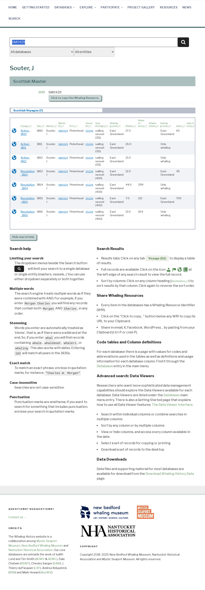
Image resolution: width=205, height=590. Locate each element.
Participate (112, 7)
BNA (12, 572)
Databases (64, 7)
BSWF (25, 563)
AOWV (40, 559)
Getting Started (35, 7)
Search (14, 18)
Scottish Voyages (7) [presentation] (28, 110)
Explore (88, 7)
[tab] (56, 110)
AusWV (46, 572)
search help (23, 236)
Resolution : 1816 (28, 213)
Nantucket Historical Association (30, 550)
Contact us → (17, 517)
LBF (37, 568)
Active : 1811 (25, 145)
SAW (57, 563)
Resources (168, 7)
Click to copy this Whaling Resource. (75, 97)
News (186, 7)
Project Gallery (141, 7)
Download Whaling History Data (170, 474)
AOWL (52, 559)
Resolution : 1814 (28, 186)
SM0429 (63, 130)
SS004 (89, 130)
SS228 (89, 171)
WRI (41, 92)
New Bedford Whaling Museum (42, 545)
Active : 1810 (25, 132)
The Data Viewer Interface (172, 405)
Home (12, 7)
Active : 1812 (25, 159)
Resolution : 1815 (28, 200)
